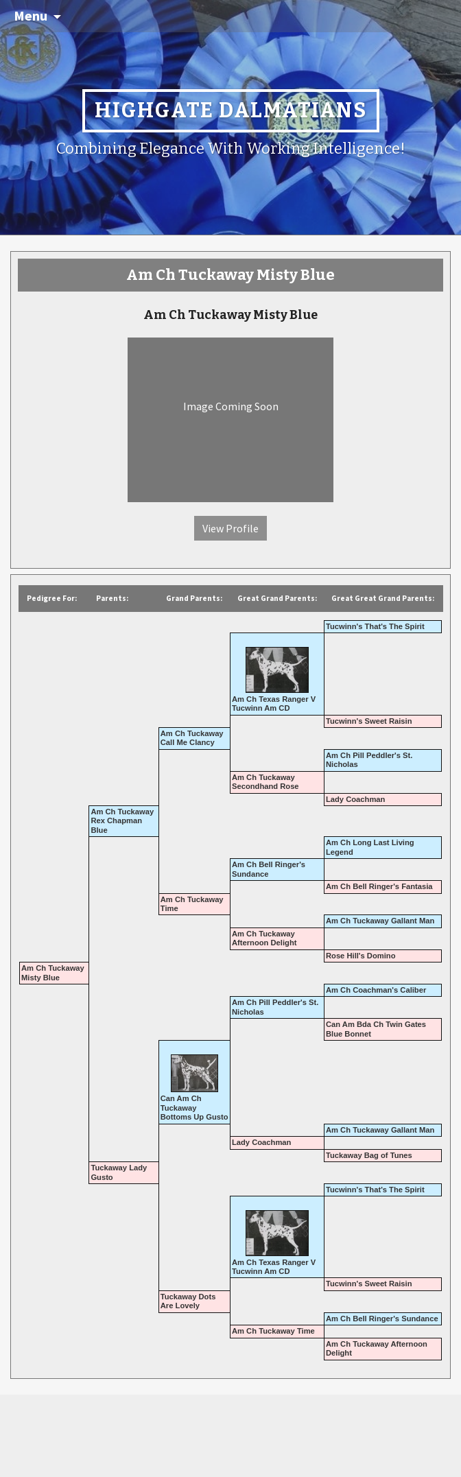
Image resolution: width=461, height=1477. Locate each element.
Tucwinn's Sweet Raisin (369, 721)
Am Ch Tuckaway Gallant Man (380, 921)
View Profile (230, 528)
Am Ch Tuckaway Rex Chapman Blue (122, 820)
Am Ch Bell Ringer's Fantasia (379, 886)
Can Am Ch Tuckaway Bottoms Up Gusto (194, 1107)
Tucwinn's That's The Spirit (375, 626)
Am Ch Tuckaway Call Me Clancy (192, 737)
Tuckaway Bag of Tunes (369, 1155)
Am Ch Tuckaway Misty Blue (52, 972)
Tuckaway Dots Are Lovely (188, 1301)
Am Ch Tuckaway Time (273, 1331)
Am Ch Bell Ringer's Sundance (382, 1318)
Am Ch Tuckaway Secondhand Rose (265, 781)
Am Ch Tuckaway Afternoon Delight (264, 938)
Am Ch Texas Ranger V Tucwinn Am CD (274, 703)
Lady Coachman (355, 799)
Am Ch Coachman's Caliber (376, 990)
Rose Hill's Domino (361, 956)
